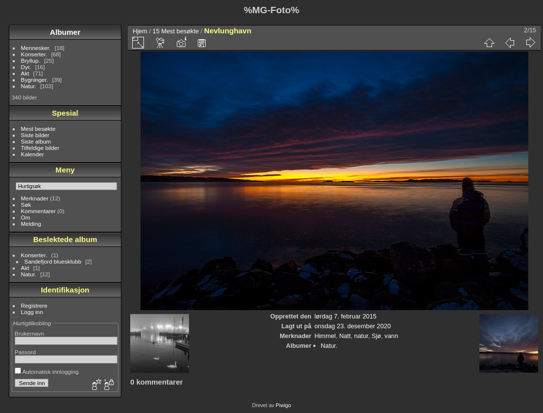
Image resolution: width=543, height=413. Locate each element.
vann (391, 336)
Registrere (34, 305)
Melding (31, 223)
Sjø (376, 336)
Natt (345, 336)
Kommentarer (38, 211)
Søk (26, 204)
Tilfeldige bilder (40, 148)
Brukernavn (29, 333)
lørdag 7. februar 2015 (345, 316)
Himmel (324, 336)
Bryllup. (30, 60)
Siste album (36, 141)
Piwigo (283, 405)
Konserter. (34, 54)
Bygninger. (34, 79)
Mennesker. (36, 48)
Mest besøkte (38, 128)
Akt (25, 73)
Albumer (65, 32)
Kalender (32, 154)
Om (25, 217)
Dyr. (26, 67)
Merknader (34, 198)
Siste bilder (35, 135)
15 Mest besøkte (176, 31)
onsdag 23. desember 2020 (352, 326)
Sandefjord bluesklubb (52, 261)
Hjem (140, 31)
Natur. (28, 86)
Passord (25, 352)
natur (361, 336)
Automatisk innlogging (47, 371)
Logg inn (32, 312)
